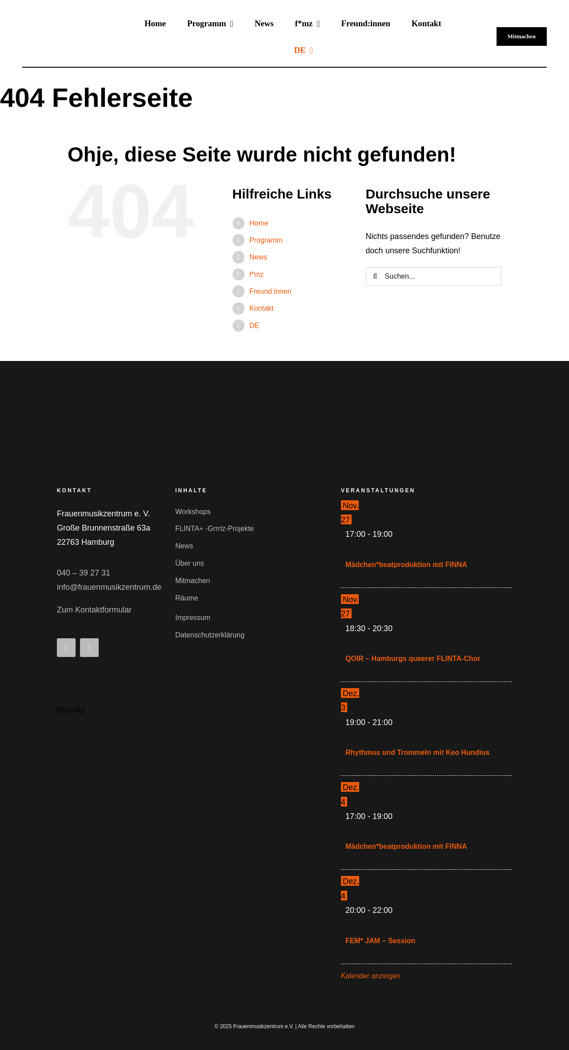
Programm (266, 240)
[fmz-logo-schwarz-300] (68, 23)
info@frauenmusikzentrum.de (109, 587)
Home (258, 223)
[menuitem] (303, 49)
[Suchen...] (433, 276)
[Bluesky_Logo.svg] (68, 674)
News (258, 257)
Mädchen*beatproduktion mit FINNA (406, 564)
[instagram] (89, 647)
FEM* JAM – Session (380, 941)
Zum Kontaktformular (94, 609)
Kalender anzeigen (370, 976)
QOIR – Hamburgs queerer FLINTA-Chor (413, 658)
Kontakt (261, 308)
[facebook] (66, 647)
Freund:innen (270, 291)
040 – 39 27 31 (83, 572)
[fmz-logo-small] (114, 418)
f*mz (256, 274)
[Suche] (375, 276)
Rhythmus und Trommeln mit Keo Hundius (417, 752)
